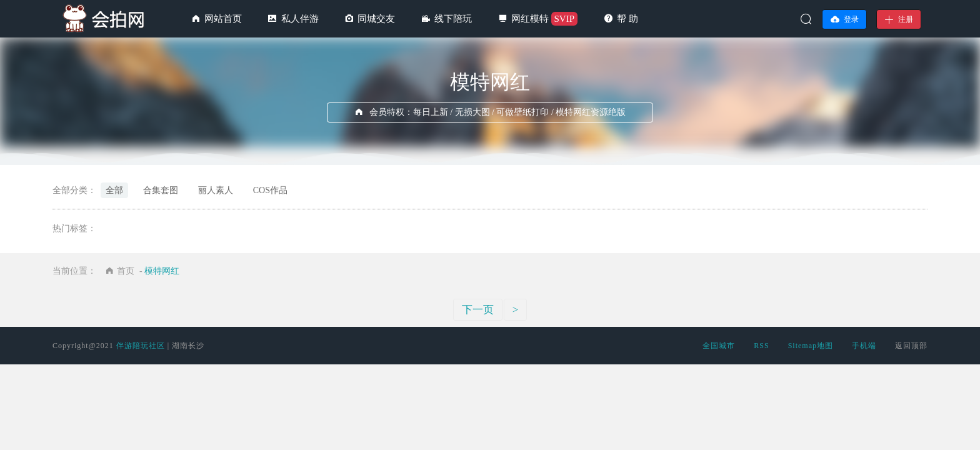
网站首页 (223, 19)
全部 (114, 190)
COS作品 (270, 190)
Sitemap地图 (810, 345)
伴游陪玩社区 (140, 345)
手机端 (864, 345)
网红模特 (530, 19)
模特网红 (161, 271)
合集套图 (160, 190)
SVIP (564, 19)
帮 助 (627, 19)
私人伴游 (300, 19)
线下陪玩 (453, 19)
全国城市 (718, 345)
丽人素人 (215, 190)
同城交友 (376, 19)
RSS (761, 345)
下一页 (478, 310)
